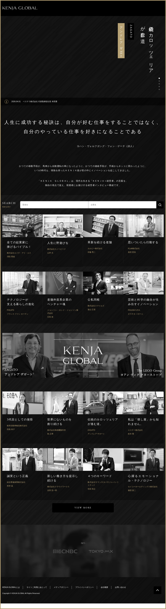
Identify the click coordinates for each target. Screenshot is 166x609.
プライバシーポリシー (84, 587)
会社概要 (104, 587)
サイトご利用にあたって (37, 587)
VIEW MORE (83, 507)
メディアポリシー (61, 587)
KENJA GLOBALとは (11, 587)
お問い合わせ (120, 587)
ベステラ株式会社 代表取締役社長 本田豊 (40, 101)
